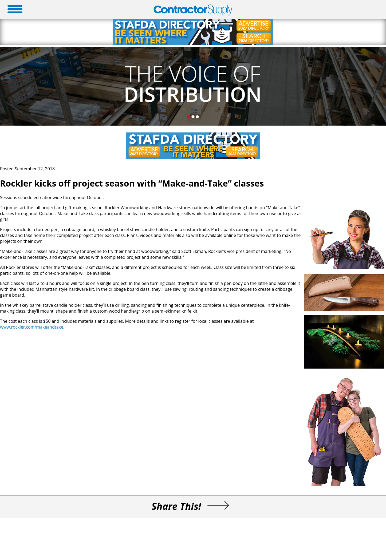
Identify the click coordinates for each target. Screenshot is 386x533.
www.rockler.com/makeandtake (31, 327)
